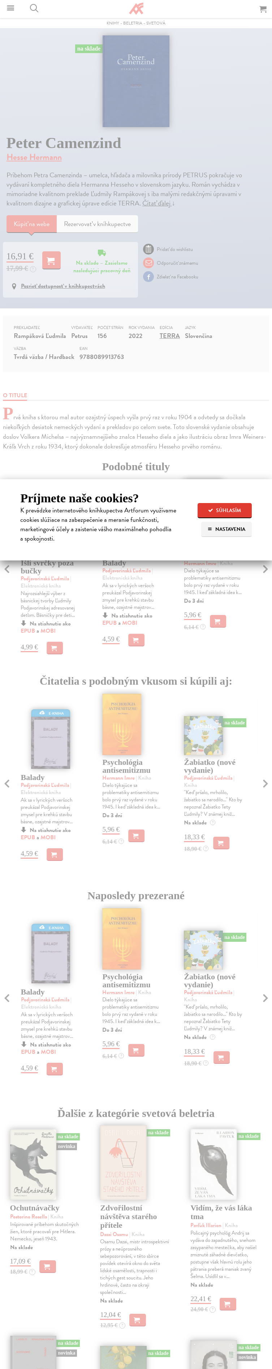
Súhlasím (224, 510)
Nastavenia (226, 529)
